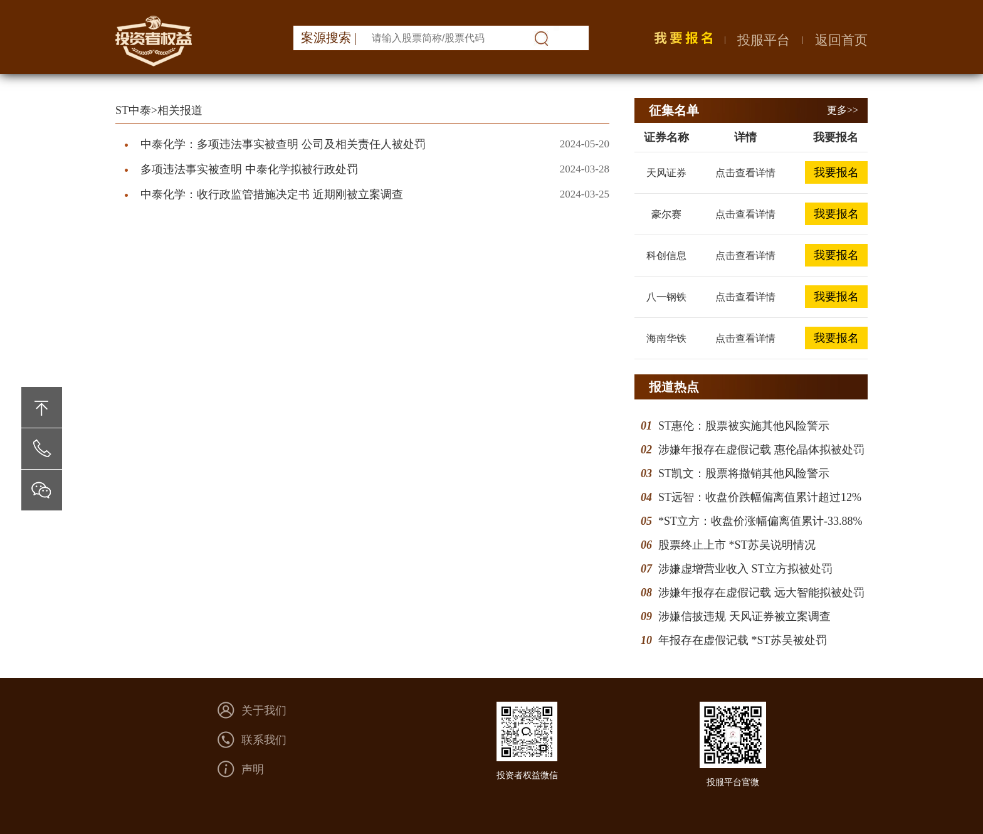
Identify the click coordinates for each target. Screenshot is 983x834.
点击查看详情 (745, 172)
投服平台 (763, 40)
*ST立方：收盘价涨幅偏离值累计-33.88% (760, 521)
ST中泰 (133, 110)
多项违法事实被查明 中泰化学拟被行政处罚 (249, 169)
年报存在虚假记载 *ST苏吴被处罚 (742, 640)
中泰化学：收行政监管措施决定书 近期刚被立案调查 (271, 194)
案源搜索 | (329, 38)
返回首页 (841, 40)
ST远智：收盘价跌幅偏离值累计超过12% (759, 497)
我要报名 (836, 172)
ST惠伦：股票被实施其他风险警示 (743, 426)
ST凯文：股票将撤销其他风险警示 (743, 473)
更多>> (842, 110)
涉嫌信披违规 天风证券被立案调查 (744, 616)
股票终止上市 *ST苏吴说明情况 (737, 545)
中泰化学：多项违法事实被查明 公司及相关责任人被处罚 (283, 144)
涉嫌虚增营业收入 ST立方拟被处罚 (745, 568)
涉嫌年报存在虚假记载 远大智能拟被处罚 (761, 592)
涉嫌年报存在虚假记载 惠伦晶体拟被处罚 (761, 449)
